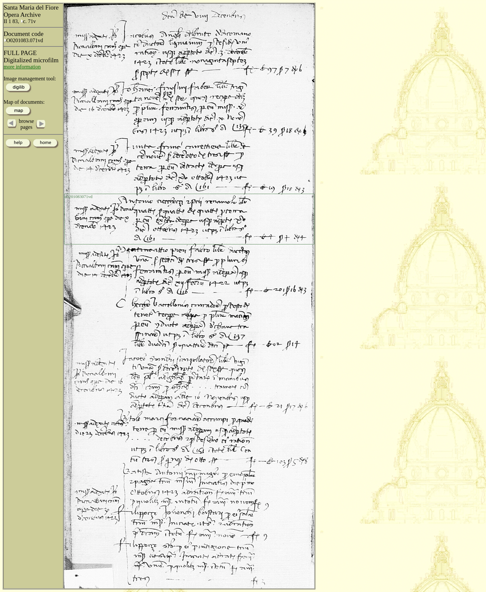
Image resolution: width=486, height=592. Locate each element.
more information (22, 67)
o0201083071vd (79, 196)
